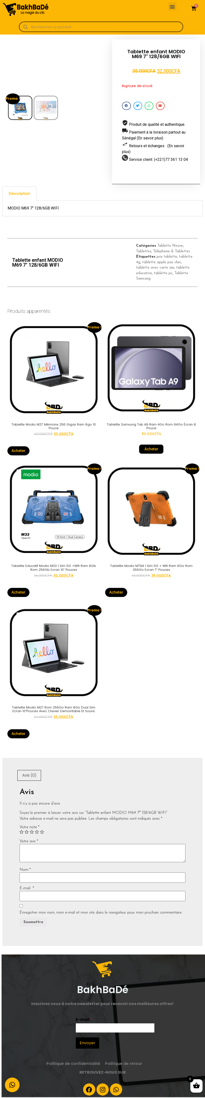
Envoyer (87, 1043)
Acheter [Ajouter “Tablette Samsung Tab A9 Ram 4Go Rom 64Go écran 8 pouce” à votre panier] (151, 449)
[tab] (19, 193)
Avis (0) (29, 775)
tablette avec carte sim (155, 268)
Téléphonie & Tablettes (171, 251)
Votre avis (29, 841)
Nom (25, 870)
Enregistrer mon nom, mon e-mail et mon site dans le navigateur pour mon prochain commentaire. (101, 913)
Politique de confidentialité (73, 1063)
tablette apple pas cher (161, 262)
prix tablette (167, 257)
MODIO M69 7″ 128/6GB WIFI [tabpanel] (33, 208)
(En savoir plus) (150, 138)
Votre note (29, 827)
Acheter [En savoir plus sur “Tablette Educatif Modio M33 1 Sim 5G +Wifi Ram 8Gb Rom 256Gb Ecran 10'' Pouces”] (18, 592)
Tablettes (143, 251)
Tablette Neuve (170, 246)
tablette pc (163, 273)
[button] (172, 6)
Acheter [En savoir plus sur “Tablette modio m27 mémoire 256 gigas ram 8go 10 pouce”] (18, 450)
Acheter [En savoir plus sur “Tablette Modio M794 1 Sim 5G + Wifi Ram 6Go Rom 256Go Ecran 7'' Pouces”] (116, 592)
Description (19, 193)
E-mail (27, 888)
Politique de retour (123, 1063)
